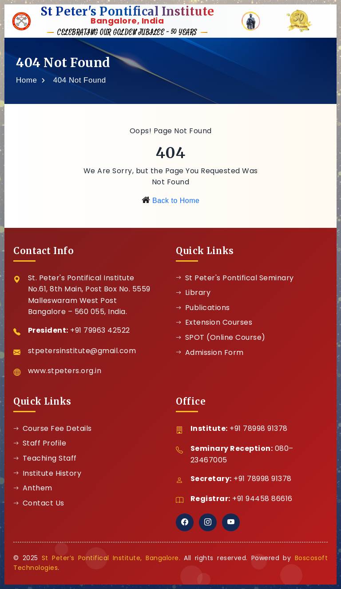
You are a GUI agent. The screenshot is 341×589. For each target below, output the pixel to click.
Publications (203, 307)
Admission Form (210, 352)
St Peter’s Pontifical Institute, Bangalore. (111, 557)
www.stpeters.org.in (65, 371)
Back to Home (175, 200)
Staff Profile (39, 443)
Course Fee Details (52, 428)
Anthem (32, 488)
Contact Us (38, 503)
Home (26, 80)
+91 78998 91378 (259, 428)
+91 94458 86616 (262, 498)
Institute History (47, 473)
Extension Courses (214, 322)
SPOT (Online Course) (221, 337)
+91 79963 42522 (100, 330)
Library (193, 292)
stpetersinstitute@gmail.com (82, 351)
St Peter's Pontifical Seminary (235, 278)
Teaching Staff (45, 458)
